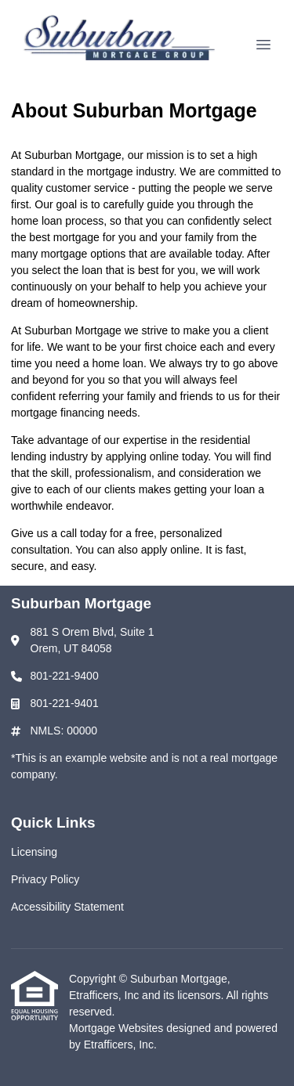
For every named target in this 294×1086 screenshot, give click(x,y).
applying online (142, 456)
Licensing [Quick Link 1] (34, 852)
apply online (170, 549)
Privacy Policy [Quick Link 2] (45, 879)
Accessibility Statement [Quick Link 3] (67, 906)
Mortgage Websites (117, 1028)
